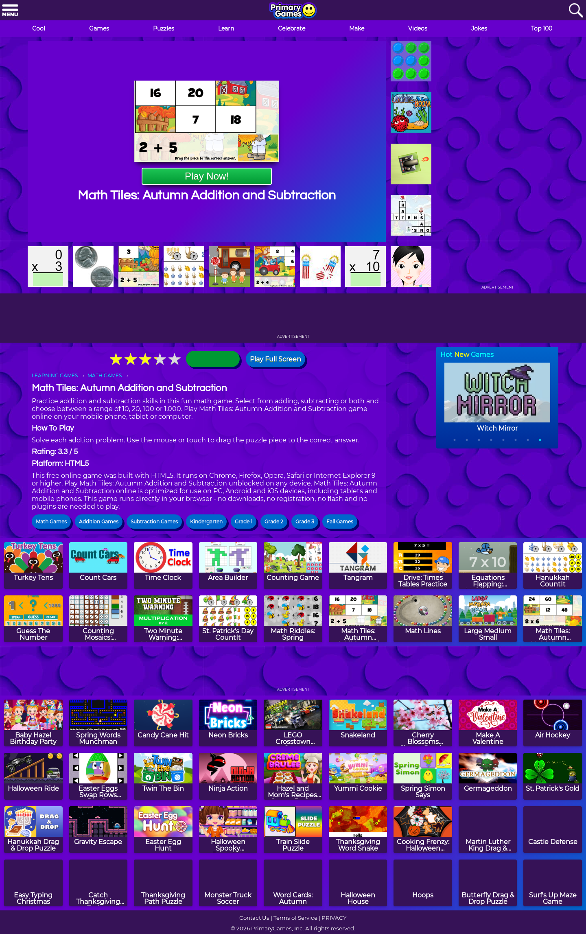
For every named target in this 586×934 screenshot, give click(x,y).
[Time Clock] (163, 565)
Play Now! (207, 176)
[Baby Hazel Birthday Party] (33, 723)
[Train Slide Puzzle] (293, 829)
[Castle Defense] (552, 829)
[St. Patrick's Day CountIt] (228, 618)
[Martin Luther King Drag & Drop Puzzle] (488, 829)
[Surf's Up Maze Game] (552, 883)
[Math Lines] (423, 618)
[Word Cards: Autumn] (293, 883)
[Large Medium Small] (488, 618)
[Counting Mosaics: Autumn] (98, 618)
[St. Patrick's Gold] (552, 776)
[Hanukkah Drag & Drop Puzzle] (33, 829)
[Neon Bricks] (228, 723)
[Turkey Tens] (33, 565)
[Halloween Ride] (33, 776)
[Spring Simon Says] (423, 776)
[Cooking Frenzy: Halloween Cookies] (423, 829)
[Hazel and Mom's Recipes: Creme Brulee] (293, 776)
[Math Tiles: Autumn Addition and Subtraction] (358, 618)
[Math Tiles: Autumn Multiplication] (552, 618)
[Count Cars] (98, 565)
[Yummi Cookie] (358, 776)
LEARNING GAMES (55, 375)
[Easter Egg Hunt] (163, 829)
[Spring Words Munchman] (98, 723)
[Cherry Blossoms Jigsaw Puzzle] (423, 723)
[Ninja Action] (228, 776)
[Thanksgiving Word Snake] (358, 829)
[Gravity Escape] (98, 829)
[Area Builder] (228, 565)
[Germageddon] (488, 776)
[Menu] (10, 11)
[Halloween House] (358, 883)
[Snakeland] (358, 723)
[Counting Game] (293, 565)
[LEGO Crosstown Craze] (293, 723)
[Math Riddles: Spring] (293, 618)
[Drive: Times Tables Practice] (423, 565)
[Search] (575, 11)
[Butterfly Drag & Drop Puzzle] (488, 883)
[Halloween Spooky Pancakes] (228, 829)
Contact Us (254, 917)
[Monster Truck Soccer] (228, 883)
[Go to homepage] (293, 11)
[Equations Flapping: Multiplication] (488, 565)
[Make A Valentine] (488, 723)
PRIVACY (333, 917)
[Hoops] (423, 883)
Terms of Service (295, 917)
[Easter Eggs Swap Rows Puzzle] (98, 776)
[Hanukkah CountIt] (552, 565)
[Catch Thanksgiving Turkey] (98, 883)
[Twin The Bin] (163, 776)
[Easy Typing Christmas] (33, 883)
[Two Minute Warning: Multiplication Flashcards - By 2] (163, 618)
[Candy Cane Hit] (163, 723)
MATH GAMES (104, 375)
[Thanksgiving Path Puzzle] (163, 883)
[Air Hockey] (552, 723)
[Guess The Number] (33, 618)
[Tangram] (358, 565)
